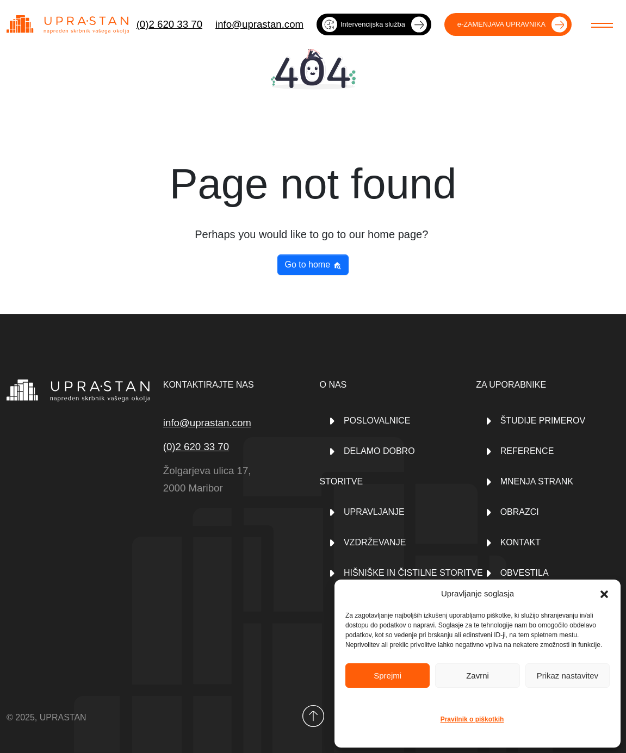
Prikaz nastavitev (567, 675)
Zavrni (477, 675)
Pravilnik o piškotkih (472, 719)
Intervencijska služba (363, 24)
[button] (604, 593)
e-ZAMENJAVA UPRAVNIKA (501, 24)
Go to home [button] (312, 265)
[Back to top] (313, 716)
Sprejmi (387, 675)
